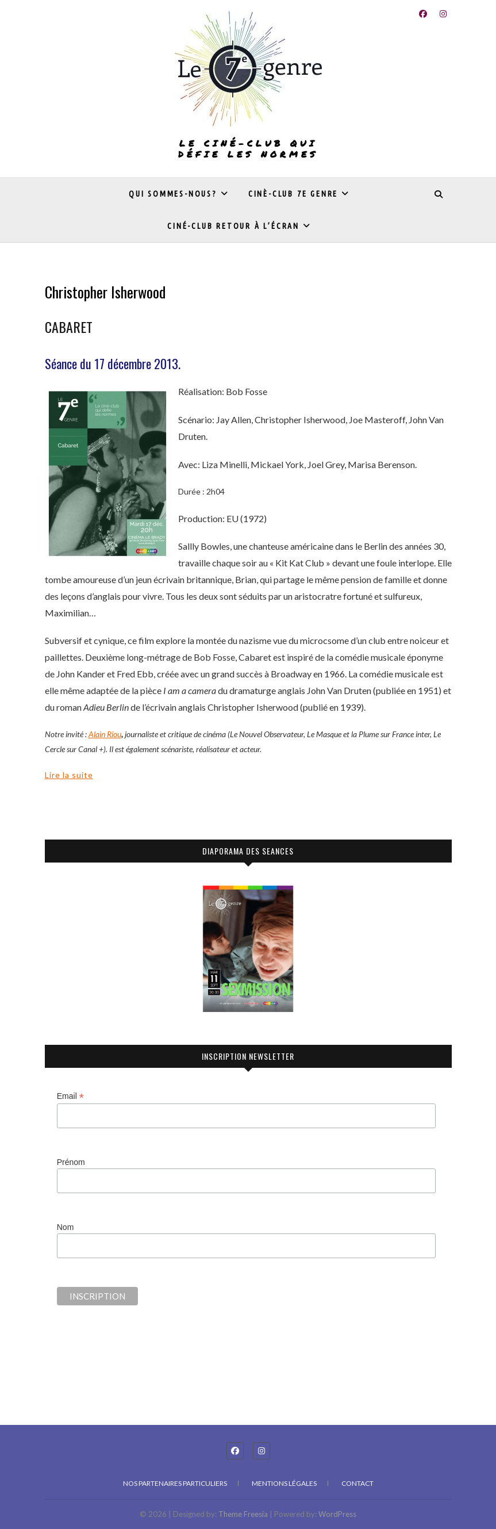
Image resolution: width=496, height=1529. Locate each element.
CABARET (69, 326)
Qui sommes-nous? (173, 193)
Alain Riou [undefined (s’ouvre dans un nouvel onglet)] (105, 734)
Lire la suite (69, 775)
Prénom (71, 1162)
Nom (65, 1227)
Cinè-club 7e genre (293, 193)
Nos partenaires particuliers (175, 1483)
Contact (357, 1483)
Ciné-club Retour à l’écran (233, 226)
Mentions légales (284, 1483)
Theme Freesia (243, 1514)
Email (70, 1096)
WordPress (337, 1514)
